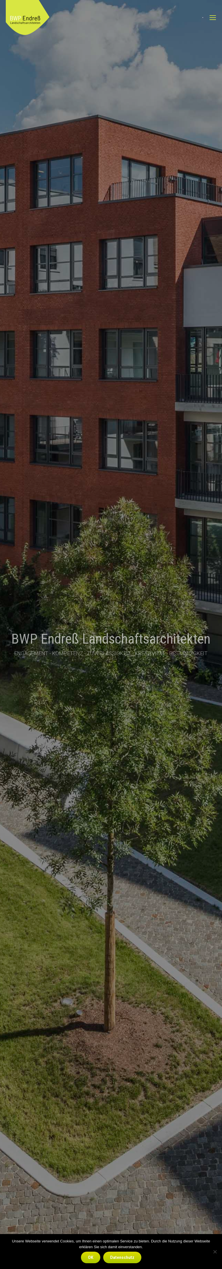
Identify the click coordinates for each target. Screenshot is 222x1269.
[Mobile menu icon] (212, 17)
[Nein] (215, 1252)
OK (90, 1257)
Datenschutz (122, 1257)
